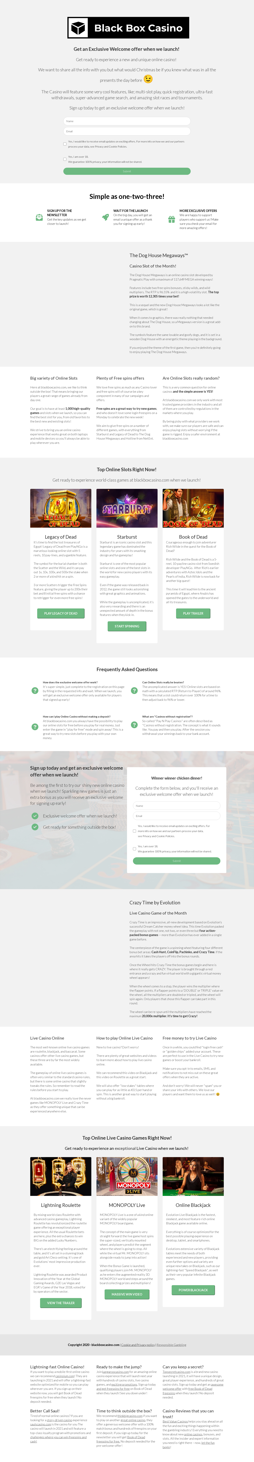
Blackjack (146, 1073)
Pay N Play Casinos (169, 721)
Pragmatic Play (139, 279)
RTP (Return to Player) (186, 691)
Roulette (119, 1077)
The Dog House (160, 322)
